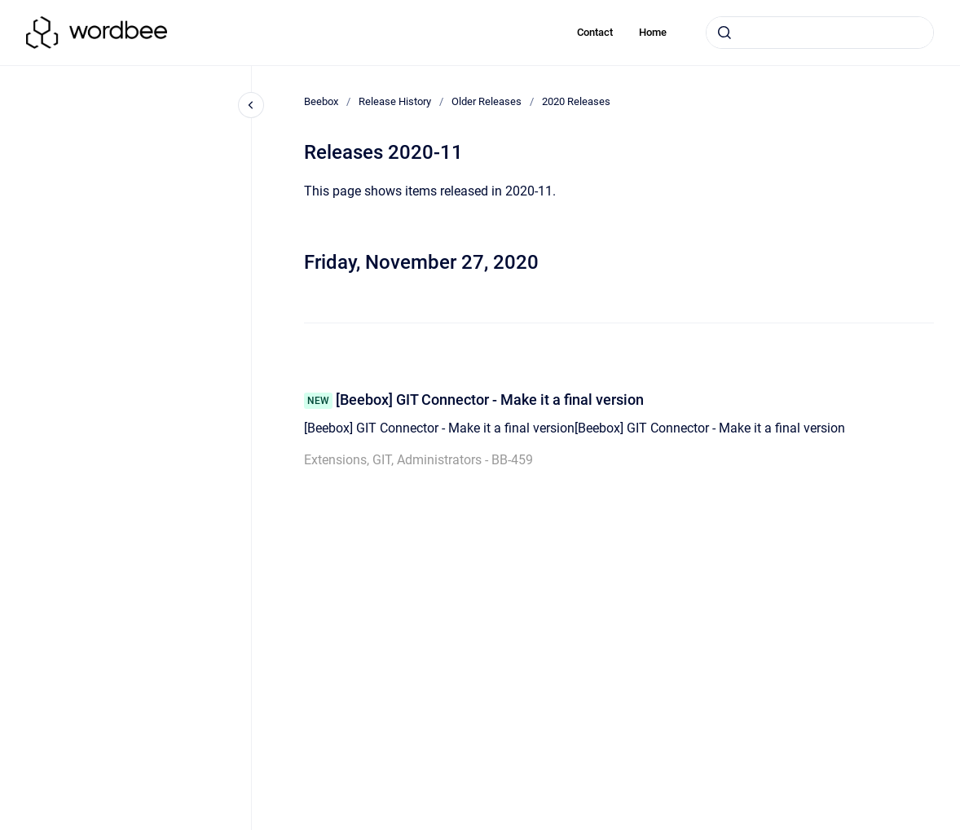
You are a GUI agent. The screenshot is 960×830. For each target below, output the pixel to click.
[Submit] (724, 33)
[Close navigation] (251, 105)
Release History (395, 101)
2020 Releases (576, 101)
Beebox (321, 101)
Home (653, 32)
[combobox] (820, 32)
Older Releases (486, 101)
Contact (595, 32)
